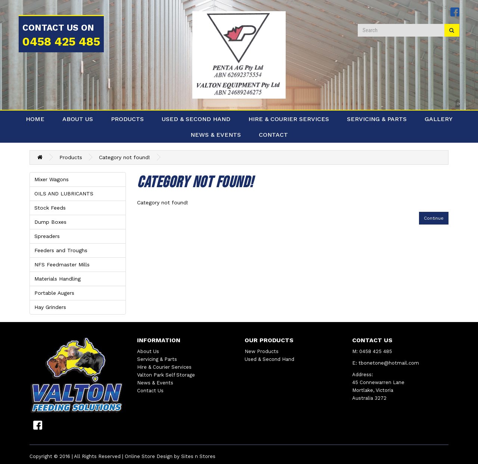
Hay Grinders (50, 307)
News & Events (215, 134)
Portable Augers (54, 293)
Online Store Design (149, 456)
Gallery (439, 119)
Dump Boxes (50, 222)
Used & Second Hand (196, 119)
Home (35, 119)
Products (127, 119)
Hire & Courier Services (288, 119)
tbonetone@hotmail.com (388, 363)
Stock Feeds (50, 208)
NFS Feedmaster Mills (62, 264)
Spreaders (47, 236)
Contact (273, 134)
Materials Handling (57, 279)
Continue (434, 218)
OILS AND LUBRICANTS (63, 194)
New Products (262, 351)
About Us (77, 119)
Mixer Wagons (51, 179)
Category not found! (124, 157)
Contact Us (150, 390)
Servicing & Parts (377, 119)
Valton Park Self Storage (166, 375)
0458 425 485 (61, 42)
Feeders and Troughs (60, 250)
